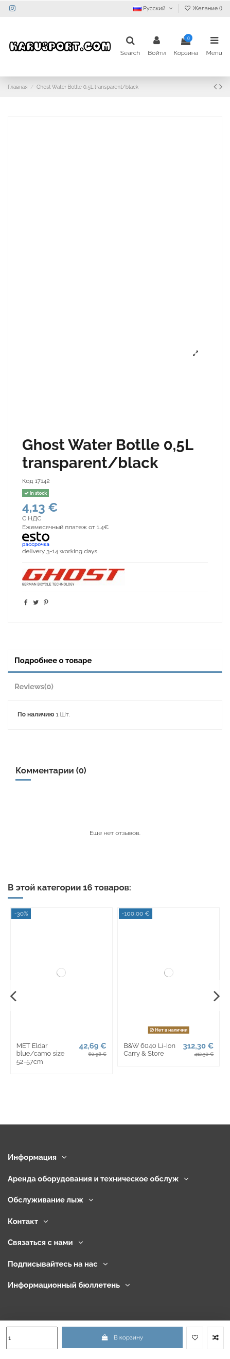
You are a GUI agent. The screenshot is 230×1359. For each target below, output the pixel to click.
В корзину (122, 1337)
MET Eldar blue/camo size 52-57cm (40, 1053)
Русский (153, 8)
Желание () (203, 8)
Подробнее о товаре (53, 660)
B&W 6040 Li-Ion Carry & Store (149, 1050)
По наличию (35, 714)
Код (27, 480)
